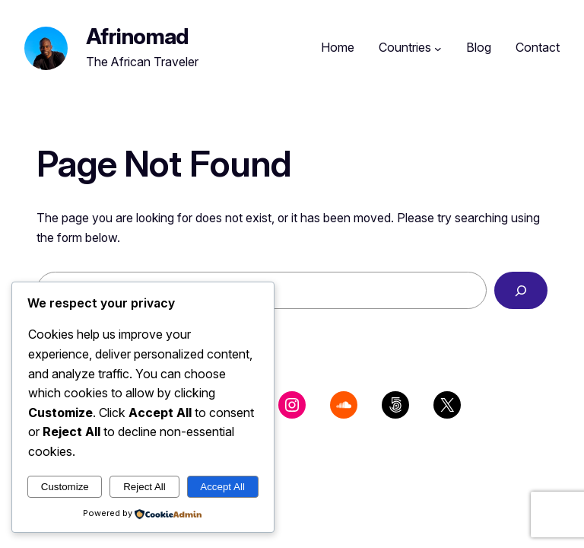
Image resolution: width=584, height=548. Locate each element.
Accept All (222, 486)
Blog (478, 47)
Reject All (144, 486)
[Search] (521, 290)
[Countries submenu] (438, 48)
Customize (65, 486)
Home (337, 47)
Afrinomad (137, 36)
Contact (538, 47)
